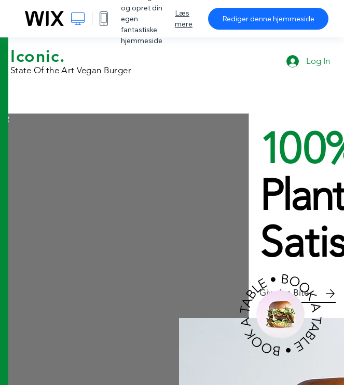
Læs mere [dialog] (183, 18)
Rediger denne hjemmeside (268, 18)
